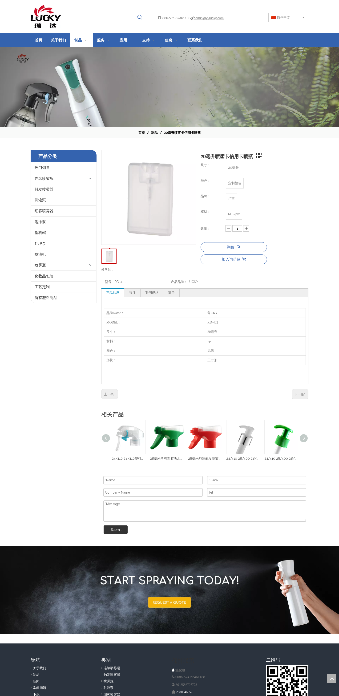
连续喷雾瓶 (44, 178)
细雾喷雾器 (44, 211)
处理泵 (40, 243)
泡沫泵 (40, 222)
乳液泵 (40, 200)
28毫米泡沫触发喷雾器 (205, 458)
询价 (234, 247)
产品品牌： (179, 282)
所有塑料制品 (46, 297)
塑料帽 (40, 232)
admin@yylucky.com (209, 18)
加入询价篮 (234, 259)
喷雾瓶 (40, 265)
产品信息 (112, 293)
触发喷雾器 (44, 189)
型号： (110, 282)
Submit (116, 530)
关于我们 (39, 668)
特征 (132, 293)
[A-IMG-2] (169, 590)
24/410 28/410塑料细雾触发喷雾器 (128, 458)
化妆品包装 (44, 276)
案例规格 (151, 293)
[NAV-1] (169, 87)
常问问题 (39, 688)
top (331, 678)
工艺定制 (42, 287)
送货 (171, 293)
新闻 (36, 681)
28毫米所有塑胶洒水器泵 (166, 458)
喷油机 (40, 254)
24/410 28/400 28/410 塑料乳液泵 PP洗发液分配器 (281, 458)
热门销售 (42, 167)
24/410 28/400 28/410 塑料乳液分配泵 (243, 458)
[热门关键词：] (140, 17)
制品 (36, 674)
